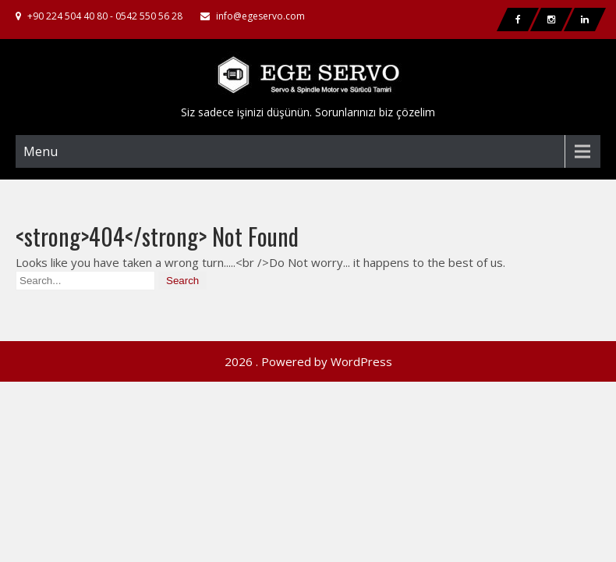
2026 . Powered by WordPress (308, 320)
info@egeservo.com (260, 16)
